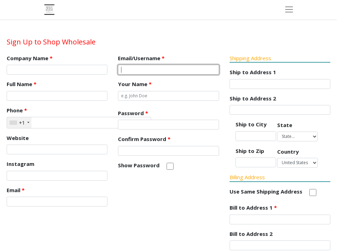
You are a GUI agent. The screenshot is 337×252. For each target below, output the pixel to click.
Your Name (135, 84)
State (284, 124)
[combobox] (19, 122)
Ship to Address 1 (253, 72)
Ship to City (251, 124)
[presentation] (171, 191)
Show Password (139, 165)
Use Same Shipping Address (266, 191)
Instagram (20, 163)
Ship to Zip (250, 150)
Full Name (21, 84)
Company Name (29, 58)
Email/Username (141, 58)
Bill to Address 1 (253, 207)
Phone (17, 110)
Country (288, 151)
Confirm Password (144, 138)
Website (18, 137)
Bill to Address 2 (251, 233)
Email (15, 190)
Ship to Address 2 (253, 98)
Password (133, 113)
